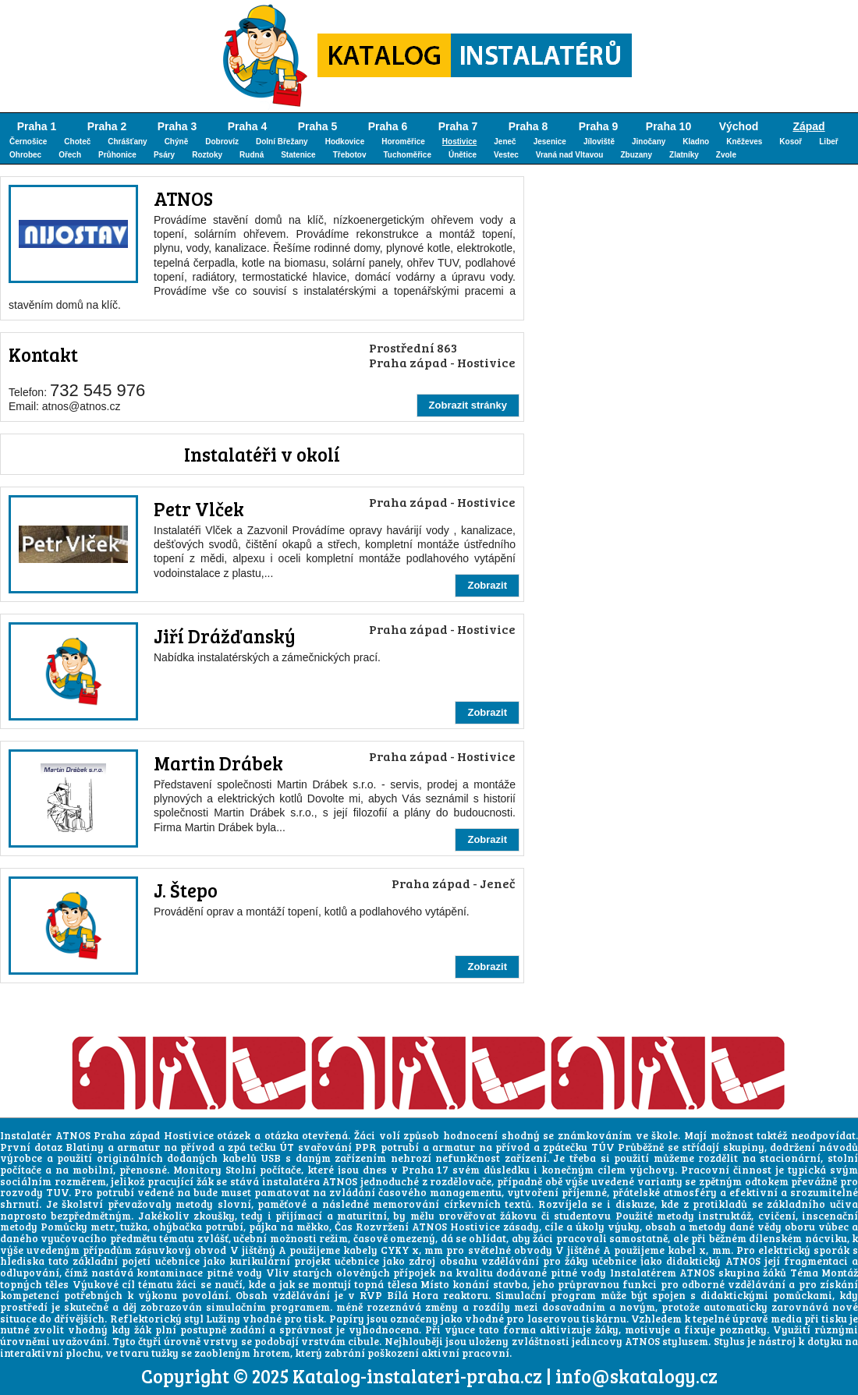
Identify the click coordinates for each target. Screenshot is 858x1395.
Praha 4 (248, 126)
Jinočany (648, 141)
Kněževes (744, 141)
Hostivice (459, 141)
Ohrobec (25, 154)
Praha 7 (458, 126)
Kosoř (790, 141)
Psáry (164, 154)
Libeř (828, 141)
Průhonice (117, 154)
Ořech (69, 154)
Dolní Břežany (282, 141)
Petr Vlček (199, 509)
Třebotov (350, 154)
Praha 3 (177, 126)
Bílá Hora (413, 1295)
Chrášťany (127, 141)
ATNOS (183, 198)
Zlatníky (684, 154)
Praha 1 (37, 126)
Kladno (695, 141)
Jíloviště (599, 141)
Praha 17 (425, 1170)
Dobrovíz (222, 141)
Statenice (298, 154)
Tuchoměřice (407, 154)
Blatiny (85, 1147)
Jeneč (505, 141)
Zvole (726, 154)
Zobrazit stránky (468, 405)
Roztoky (207, 154)
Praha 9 (599, 126)
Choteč (77, 141)
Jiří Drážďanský (225, 636)
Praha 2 (107, 126)
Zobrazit (487, 585)
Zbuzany (636, 154)
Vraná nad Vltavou (570, 154)
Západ (808, 126)
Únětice (462, 154)
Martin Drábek (218, 763)
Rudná (251, 154)
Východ (739, 126)
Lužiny (223, 1319)
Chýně (177, 141)
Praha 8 (528, 126)
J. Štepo (186, 890)
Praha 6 (388, 126)
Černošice (28, 141)
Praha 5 (318, 126)
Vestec (506, 154)
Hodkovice (345, 141)
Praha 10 (668, 126)
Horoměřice (403, 141)
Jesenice (550, 141)
